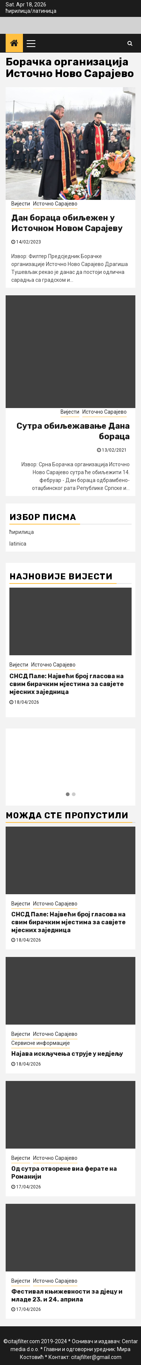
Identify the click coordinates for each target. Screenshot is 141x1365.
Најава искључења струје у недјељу (67, 1053)
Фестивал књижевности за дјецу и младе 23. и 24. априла (67, 1295)
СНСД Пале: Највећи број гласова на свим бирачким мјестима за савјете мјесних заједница (66, 684)
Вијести (20, 204)
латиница (44, 11)
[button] (68, 795)
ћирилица (18, 11)
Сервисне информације (40, 1043)
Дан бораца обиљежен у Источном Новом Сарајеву (67, 223)
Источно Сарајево (55, 204)
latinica (17, 544)
